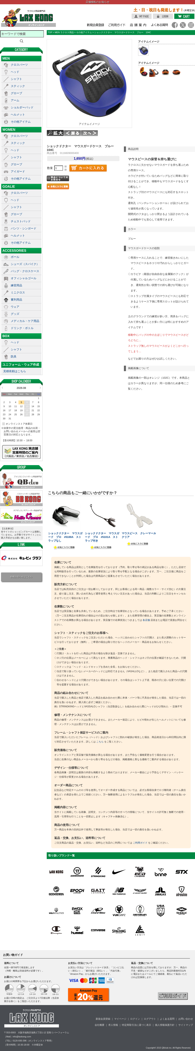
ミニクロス (18, 292)
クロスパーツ (19, 64)
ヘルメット (18, 114)
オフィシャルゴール (23, 278)
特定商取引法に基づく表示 (136, 1025)
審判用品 (16, 299)
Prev (2, 388)
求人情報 (113, 1025)
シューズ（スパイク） (25, 264)
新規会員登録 (103, 1018)
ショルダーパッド (22, 107)
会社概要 (99, 1025)
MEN (6, 58)
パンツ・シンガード (23, 228)
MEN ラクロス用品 (64, 32)
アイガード (18, 171)
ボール (15, 256)
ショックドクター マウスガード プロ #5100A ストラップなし (65, 537)
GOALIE (8, 186)
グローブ (16, 93)
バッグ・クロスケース (25, 271)
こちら (100, 741)
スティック (18, 86)
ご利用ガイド (140, 842)
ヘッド (15, 71)
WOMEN (8, 129)
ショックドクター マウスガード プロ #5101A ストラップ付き (102, 537)
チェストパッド (21, 221)
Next (40, 388)
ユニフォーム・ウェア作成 (20, 364)
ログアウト (150, 1018)
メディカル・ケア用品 (25, 321)
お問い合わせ (185, 1018)
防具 (13, 356)
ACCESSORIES (14, 250)
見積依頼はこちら (14, 371)
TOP (50, 32)
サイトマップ (185, 1025)
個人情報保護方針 (164, 1025)
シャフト (16, 79)
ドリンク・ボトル (22, 328)
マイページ (120, 1018)
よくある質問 (167, 1018)
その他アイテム (21, 121)
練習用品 (16, 285)
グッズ (15, 313)
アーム (15, 100)
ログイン (135, 1018)
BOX (6, 336)
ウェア (15, 306)
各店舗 (146, 620)
